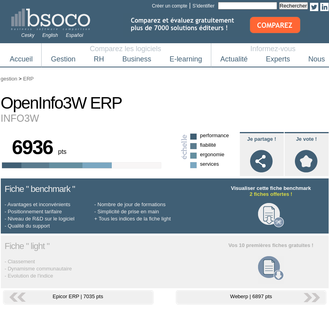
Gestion (63, 59)
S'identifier (204, 6)
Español (74, 35)
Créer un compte (169, 6)
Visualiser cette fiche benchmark (271, 191)
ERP (28, 79)
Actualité (234, 59)
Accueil (21, 59)
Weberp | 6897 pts (251, 296)
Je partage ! (261, 139)
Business (136, 59)
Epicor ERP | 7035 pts (78, 296)
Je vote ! (306, 139)
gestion (9, 79)
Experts (278, 59)
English (50, 35)
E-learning (186, 59)
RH (99, 59)
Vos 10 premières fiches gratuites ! (270, 245)
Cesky (27, 35)
